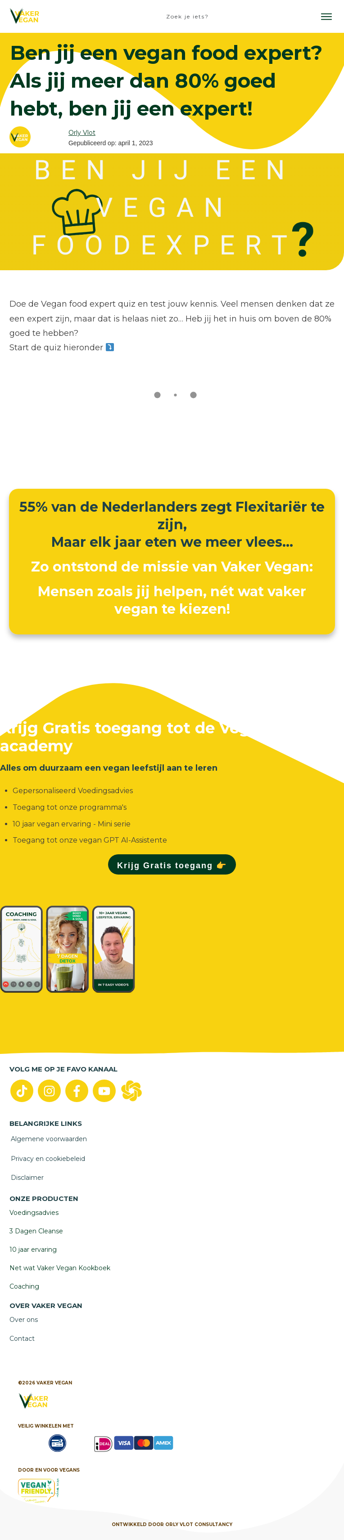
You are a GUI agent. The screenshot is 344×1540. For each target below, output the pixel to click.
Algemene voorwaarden (49, 1139)
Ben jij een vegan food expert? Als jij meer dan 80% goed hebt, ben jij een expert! (166, 80)
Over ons (23, 1320)
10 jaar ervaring (33, 1249)
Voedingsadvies (34, 1213)
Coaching (24, 1286)
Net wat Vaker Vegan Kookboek (59, 1268)
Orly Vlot (81, 133)
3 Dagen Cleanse (36, 1231)
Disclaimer (27, 1178)
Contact (22, 1339)
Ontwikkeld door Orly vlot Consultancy (172, 1524)
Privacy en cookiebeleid (48, 1159)
